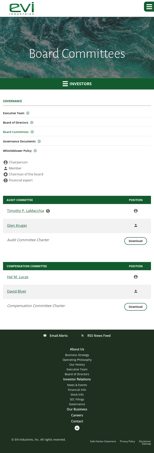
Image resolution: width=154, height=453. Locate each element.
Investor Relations (77, 379)
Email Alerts (58, 335)
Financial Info (77, 390)
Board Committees (16, 132)
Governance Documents (19, 141)
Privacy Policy (127, 441)
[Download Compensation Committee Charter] (135, 307)
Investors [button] (77, 83)
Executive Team (13, 113)
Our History (77, 364)
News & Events (77, 385)
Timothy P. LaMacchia (25, 210)
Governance (77, 404)
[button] (149, 7)
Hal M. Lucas (17, 276)
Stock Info (77, 394)
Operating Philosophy (77, 360)
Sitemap (146, 444)
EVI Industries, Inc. (27, 439)
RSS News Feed (99, 335)
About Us (77, 349)
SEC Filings (77, 399)
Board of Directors (15, 122)
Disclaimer (145, 441)
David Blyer (16, 291)
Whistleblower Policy (17, 151)
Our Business (77, 409)
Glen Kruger (17, 225)
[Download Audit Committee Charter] (135, 241)
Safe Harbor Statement (103, 441)
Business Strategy (77, 355)
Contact (77, 421)
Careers (77, 415)
